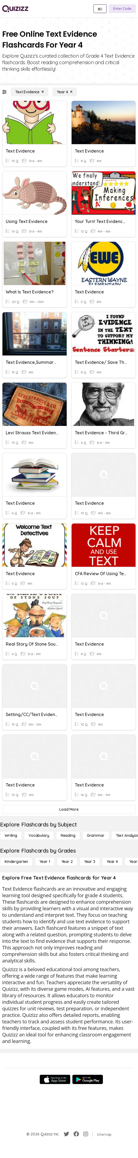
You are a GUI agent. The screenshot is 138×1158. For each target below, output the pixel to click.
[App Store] (55, 1079)
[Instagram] (85, 1134)
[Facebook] (76, 1134)
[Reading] (68, 835)
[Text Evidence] (29, 92)
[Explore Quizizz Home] (15, 8)
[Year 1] (44, 861)
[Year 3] (89, 861)
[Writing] (11, 835)
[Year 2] (67, 861)
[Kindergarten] (16, 861)
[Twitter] (66, 1134)
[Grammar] (95, 835)
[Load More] (69, 809)
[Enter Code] (122, 8)
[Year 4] (65, 92)
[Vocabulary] (39, 835)
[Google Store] (87, 1079)
